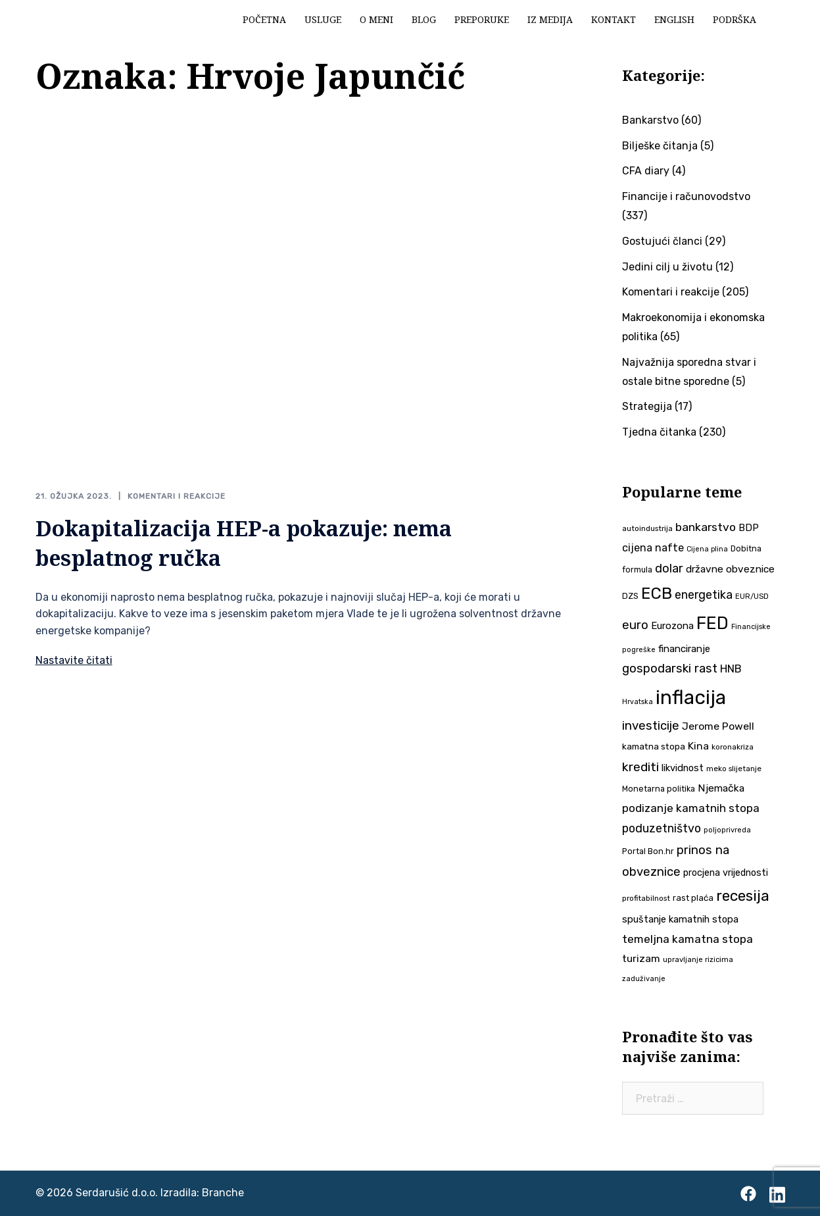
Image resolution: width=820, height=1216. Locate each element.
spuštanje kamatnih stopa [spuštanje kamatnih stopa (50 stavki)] (680, 919)
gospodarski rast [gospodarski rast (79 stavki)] (669, 668)
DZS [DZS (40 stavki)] (630, 596)
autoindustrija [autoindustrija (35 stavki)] (647, 528)
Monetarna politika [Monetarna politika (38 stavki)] (658, 789)
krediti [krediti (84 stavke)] (640, 766)
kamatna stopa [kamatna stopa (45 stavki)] (653, 746)
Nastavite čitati (74, 660)
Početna (264, 19)
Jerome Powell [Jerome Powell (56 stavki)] (718, 726)
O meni (376, 19)
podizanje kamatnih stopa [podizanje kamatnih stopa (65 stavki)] (691, 808)
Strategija (647, 406)
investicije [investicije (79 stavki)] (650, 726)
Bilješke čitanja (660, 145)
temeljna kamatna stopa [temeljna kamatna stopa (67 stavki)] (687, 939)
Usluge (322, 19)
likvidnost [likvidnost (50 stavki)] (683, 768)
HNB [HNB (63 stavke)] (731, 668)
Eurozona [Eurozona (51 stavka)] (672, 626)
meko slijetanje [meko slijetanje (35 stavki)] (733, 768)
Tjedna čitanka (659, 432)
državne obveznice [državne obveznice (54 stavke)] (730, 569)
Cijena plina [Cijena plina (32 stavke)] (707, 549)
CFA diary (645, 171)
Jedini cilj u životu (667, 267)
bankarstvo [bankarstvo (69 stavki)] (705, 527)
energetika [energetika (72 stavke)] (704, 594)
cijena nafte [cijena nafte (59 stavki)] (653, 548)
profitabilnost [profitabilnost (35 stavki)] (646, 898)
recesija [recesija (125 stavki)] (742, 896)
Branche (223, 1192)
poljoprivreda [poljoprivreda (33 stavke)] (727, 830)
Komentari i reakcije (177, 496)
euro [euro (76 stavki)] (635, 625)
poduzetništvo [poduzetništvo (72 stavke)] (661, 828)
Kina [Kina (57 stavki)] (698, 746)
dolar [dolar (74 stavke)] (669, 568)
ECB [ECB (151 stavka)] (656, 593)
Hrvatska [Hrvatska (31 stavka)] (637, 701)
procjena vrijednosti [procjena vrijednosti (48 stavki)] (725, 872)
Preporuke (481, 19)
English (674, 19)
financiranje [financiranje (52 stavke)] (684, 649)
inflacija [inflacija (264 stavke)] (691, 697)
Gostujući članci (662, 241)
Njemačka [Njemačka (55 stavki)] (721, 788)
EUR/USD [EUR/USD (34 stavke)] (752, 596)
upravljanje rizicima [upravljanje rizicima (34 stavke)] (698, 959)
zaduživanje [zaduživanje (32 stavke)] (643, 979)
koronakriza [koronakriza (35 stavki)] (732, 746)
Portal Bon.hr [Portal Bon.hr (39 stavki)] (648, 851)
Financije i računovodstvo (686, 196)
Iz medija (550, 19)
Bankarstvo (650, 120)
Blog (424, 19)
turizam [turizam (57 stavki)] (641, 958)
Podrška (734, 19)
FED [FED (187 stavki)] (712, 623)
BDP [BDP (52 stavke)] (748, 528)
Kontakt (613, 19)
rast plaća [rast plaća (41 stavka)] (693, 898)
